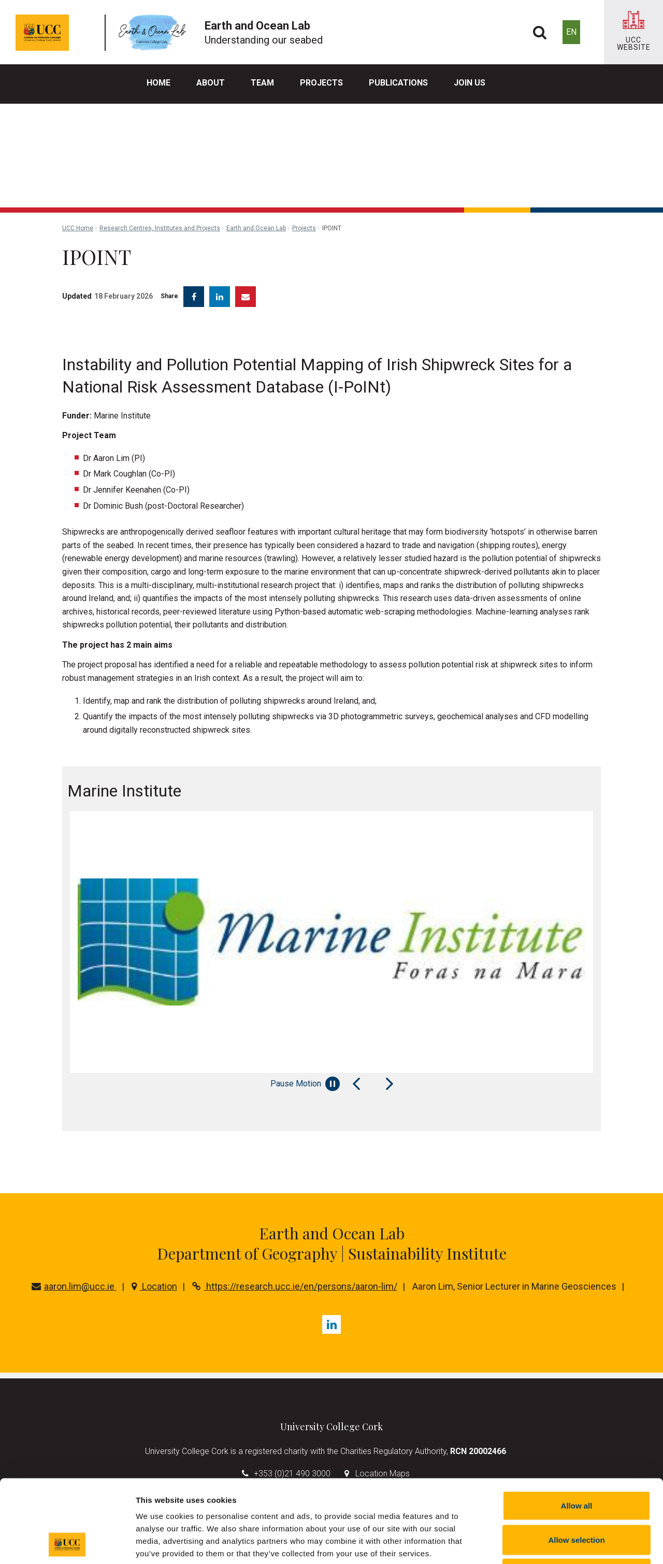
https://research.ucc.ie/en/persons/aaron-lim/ (294, 1286)
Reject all (576, 1495)
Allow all (577, 1427)
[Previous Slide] (356, 1084)
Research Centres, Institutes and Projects (159, 228)
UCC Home (77, 228)
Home (158, 83)
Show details (544, 1543)
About (210, 83)
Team (262, 83)
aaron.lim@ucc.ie (74, 1286)
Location (154, 1286)
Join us (469, 83)
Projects (321, 83)
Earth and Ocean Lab (256, 228)
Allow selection (576, 1462)
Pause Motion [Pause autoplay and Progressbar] (305, 1084)
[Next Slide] (389, 1084)
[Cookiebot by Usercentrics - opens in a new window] (67, 1544)
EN (571, 32)
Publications (398, 83)
